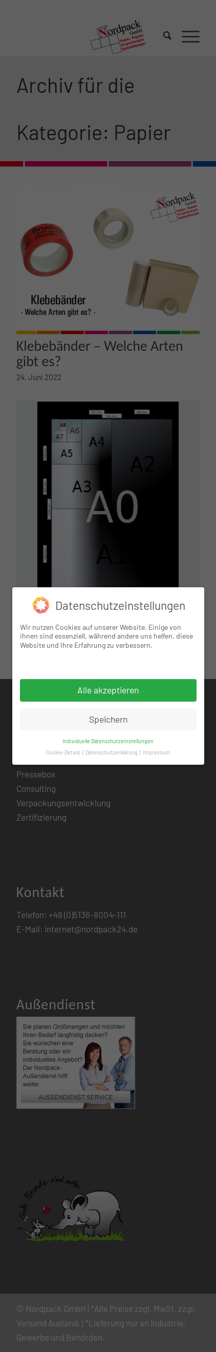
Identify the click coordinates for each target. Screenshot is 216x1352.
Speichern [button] (108, 719)
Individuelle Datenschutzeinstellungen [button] (108, 741)
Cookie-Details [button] (63, 752)
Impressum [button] (156, 752)
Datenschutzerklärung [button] (112, 752)
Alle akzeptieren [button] (108, 689)
